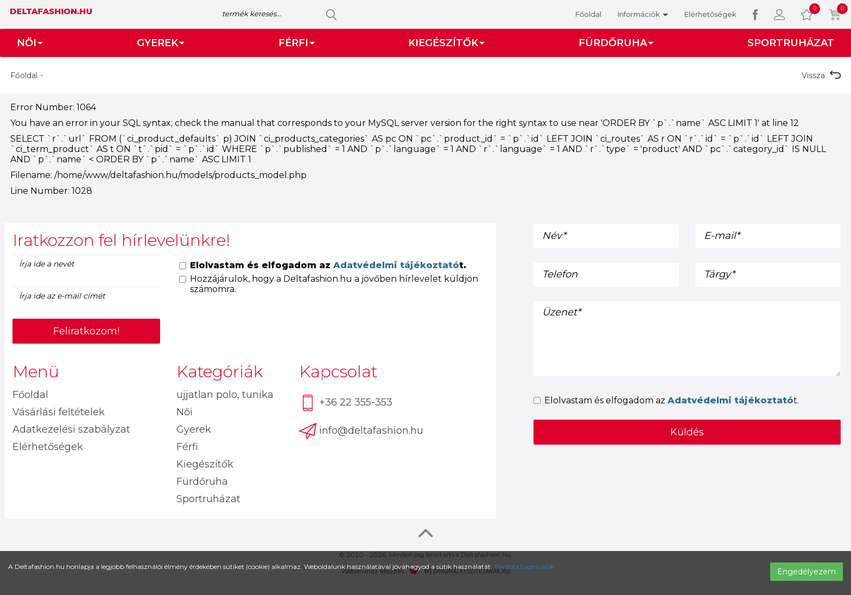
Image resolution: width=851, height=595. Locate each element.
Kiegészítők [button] (446, 43)
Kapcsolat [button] (338, 372)
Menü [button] (35, 372)
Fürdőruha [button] (616, 43)
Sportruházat (790, 43)
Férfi (187, 447)
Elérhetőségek (710, 14)
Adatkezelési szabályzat (71, 429)
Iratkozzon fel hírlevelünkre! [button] (121, 240)
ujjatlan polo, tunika (225, 395)
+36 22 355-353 (345, 403)
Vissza (821, 75)
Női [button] (30, 43)
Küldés (687, 432)
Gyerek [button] (161, 43)
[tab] (250, 240)
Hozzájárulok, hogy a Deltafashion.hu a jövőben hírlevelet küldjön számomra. (328, 284)
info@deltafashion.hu (361, 431)
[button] (779, 14)
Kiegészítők (204, 464)
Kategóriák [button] (219, 372)
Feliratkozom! (86, 331)
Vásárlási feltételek (58, 412)
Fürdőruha (202, 482)
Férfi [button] (296, 43)
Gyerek (193, 429)
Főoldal (588, 14)
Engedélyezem (806, 572)
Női (184, 412)
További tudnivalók (524, 566)
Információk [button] (643, 14)
